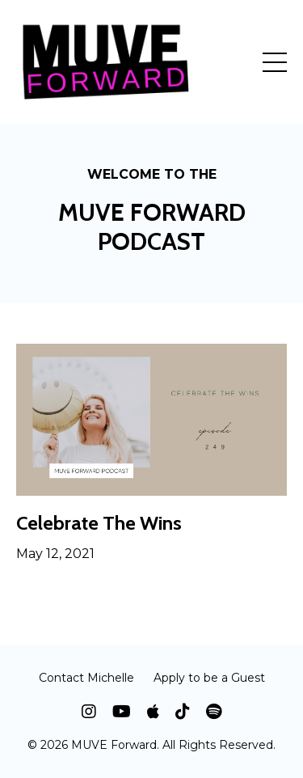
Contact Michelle (86, 677)
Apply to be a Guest (209, 677)
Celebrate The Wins (99, 523)
